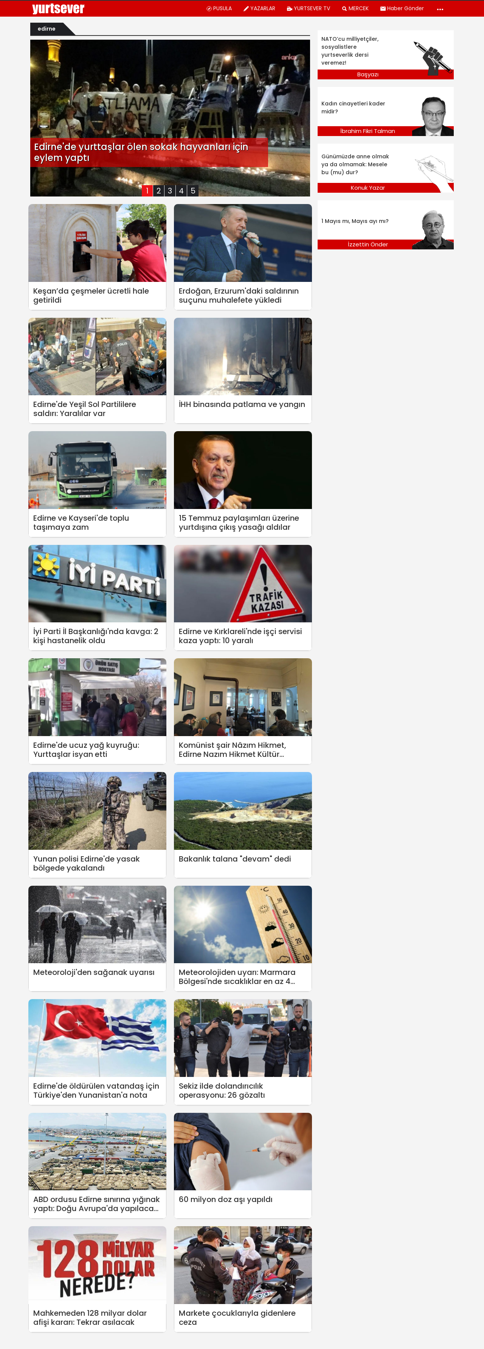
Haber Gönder (402, 8)
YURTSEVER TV (308, 8)
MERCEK (355, 8)
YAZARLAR (259, 8)
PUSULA (219, 8)
